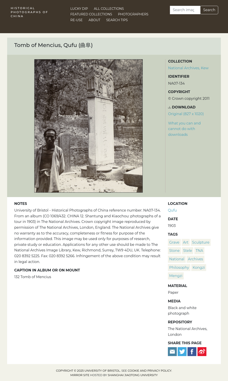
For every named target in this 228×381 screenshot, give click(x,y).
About (94, 20)
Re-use (76, 20)
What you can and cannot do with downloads (184, 129)
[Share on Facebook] (191, 351)
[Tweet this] (182, 351)
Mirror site (80, 375)
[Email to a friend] (173, 351)
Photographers (133, 14)
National (176, 259)
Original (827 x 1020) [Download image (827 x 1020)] (186, 114)
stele (187, 251)
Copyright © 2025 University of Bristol (88, 370)
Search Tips (117, 20)
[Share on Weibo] (201, 351)
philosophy (179, 267)
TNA (199, 251)
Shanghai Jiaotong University (133, 375)
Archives (195, 259)
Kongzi (199, 267)
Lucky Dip (79, 9)
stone (174, 251)
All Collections (109, 9)
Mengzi (175, 276)
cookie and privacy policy (149, 370)
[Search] (185, 10)
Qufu (172, 210)
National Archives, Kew (188, 68)
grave (174, 242)
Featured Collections (91, 14)
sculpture (201, 242)
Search (209, 10)
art (186, 242)
